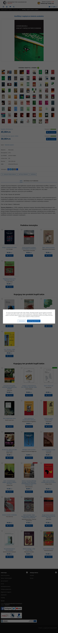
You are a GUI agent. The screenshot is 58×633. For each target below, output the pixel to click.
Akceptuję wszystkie (33, 321)
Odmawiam (22, 321)
